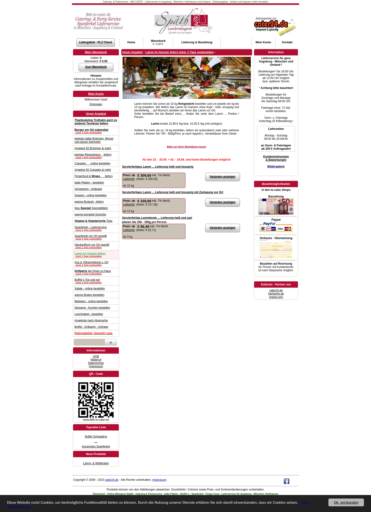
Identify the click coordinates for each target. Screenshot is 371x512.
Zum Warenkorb (96, 67)
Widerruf (96, 359)
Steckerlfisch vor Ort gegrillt (96, 246)
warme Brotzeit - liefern (89, 201)
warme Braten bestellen (89, 295)
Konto (263, 42)
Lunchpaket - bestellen (89, 314)
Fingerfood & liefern (94, 176)
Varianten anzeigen (222, 176)
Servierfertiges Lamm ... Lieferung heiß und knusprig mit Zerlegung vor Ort (172, 192)
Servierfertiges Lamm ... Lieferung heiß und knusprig (157, 166)
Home (131, 42)
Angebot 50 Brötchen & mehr (93, 148)
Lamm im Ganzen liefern (96, 255)
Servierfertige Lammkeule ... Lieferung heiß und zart (157, 217)
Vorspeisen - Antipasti (88, 189)
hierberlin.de (276, 293)
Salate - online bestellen (90, 288)
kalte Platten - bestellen (89, 182)
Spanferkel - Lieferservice (96, 228)
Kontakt (287, 42)
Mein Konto (96, 94)
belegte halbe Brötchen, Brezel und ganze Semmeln (94, 140)
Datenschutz (96, 363)
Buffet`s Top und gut (96, 281)
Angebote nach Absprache (91, 320)
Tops (93, 221)
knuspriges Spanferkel (96, 446)
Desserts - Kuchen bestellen (92, 307)
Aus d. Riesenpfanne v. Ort (96, 263)
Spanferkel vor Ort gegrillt (96, 237)
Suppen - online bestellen (90, 195)
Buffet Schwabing (96, 436)
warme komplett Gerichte (90, 214)
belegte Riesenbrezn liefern (96, 156)
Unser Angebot (96, 113)
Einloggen (96, 104)
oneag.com (276, 297)
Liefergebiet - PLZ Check (95, 42)
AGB (96, 356)
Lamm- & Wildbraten (96, 463)
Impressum (96, 366)
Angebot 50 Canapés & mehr (93, 169)
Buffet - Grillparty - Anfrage (91, 326)
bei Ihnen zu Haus (96, 272)
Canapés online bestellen (92, 163)
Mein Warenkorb (96, 52)
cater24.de (276, 290)
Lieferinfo (129, 179)
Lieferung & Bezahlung (196, 42)
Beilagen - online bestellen (91, 301)
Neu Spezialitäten (91, 208)
